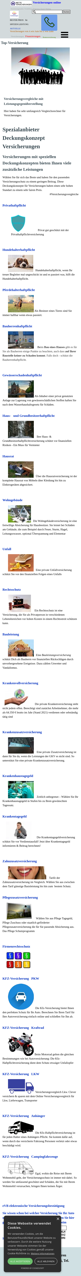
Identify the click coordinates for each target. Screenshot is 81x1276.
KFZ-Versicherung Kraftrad (23, 1028)
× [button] (57, 1219)
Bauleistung (10, 634)
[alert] (32, 1244)
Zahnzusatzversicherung (19, 861)
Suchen (67, 12)
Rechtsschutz (11, 589)
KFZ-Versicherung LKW (20, 1074)
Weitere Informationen (42, 1253)
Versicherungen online (47, 2)
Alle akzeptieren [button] (20, 1261)
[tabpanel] (21, 26)
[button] (49, 23)
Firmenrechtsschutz (16, 946)
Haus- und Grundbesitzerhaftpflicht (28, 416)
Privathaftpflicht (14, 205)
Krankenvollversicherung (20, 683)
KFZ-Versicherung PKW (20, 978)
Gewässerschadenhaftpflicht (22, 375)
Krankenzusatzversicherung (22, 732)
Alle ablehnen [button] (45, 1261)
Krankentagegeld (14, 816)
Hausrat (8, 456)
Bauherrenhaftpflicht (17, 326)
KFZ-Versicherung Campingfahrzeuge (30, 1156)
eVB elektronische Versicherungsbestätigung (33, 1206)
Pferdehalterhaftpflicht (18, 290)
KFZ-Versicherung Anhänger (23, 1116)
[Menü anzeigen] (64, 34)
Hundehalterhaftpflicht (18, 250)
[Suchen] (47, 12)
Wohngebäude (12, 500)
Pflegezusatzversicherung (20, 897)
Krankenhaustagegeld (17, 776)
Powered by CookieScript (32, 1268)
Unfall (6, 549)
